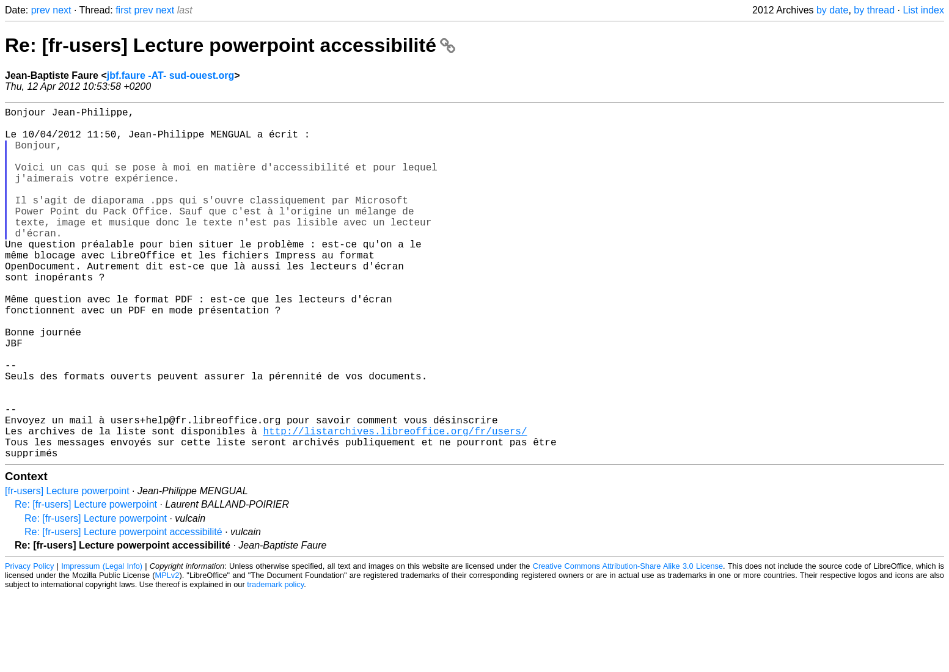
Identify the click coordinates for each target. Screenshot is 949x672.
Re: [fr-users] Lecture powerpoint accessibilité (230, 45)
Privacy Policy (29, 644)
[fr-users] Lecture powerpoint (67, 569)
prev (40, 10)
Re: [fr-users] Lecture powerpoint (86, 582)
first (123, 10)
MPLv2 (167, 653)
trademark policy (275, 662)
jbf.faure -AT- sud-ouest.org (171, 75)
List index (923, 10)
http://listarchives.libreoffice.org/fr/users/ (395, 504)
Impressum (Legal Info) (101, 644)
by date (832, 10)
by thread (874, 10)
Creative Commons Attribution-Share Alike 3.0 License (628, 644)
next (62, 10)
